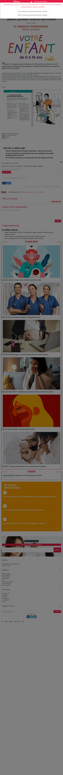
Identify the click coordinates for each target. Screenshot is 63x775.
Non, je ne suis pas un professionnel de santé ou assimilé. (33, 15)
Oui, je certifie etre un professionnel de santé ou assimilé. (32, 11)
